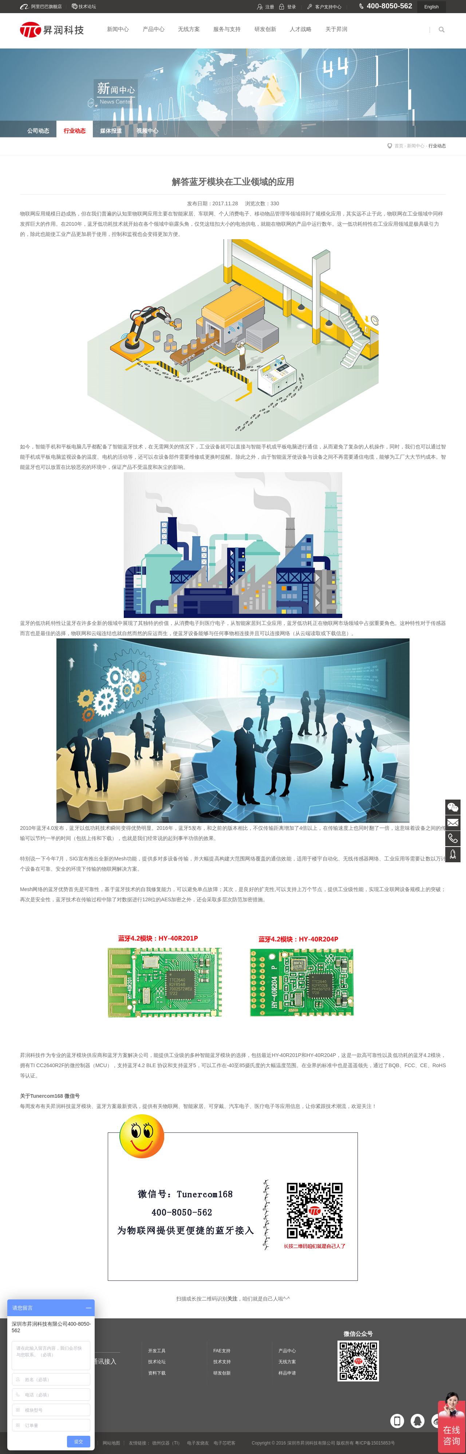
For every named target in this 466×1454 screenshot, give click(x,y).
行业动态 (437, 145)
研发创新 (265, 29)
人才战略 (301, 29)
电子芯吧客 (225, 1443)
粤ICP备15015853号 (375, 1443)
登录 (291, 6)
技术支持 (222, 1361)
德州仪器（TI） (167, 1443)
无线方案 (189, 29)
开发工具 (157, 1350)
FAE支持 (221, 1350)
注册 (269, 6)
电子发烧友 (198, 1443)
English (431, 6)
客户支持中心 (328, 6)
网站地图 (111, 1443)
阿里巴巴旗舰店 (46, 6)
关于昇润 (336, 29)
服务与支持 (227, 29)
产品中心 (154, 29)
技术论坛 (87, 6)
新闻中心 (118, 29)
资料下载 (157, 1373)
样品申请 (287, 1373)
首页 (399, 145)
